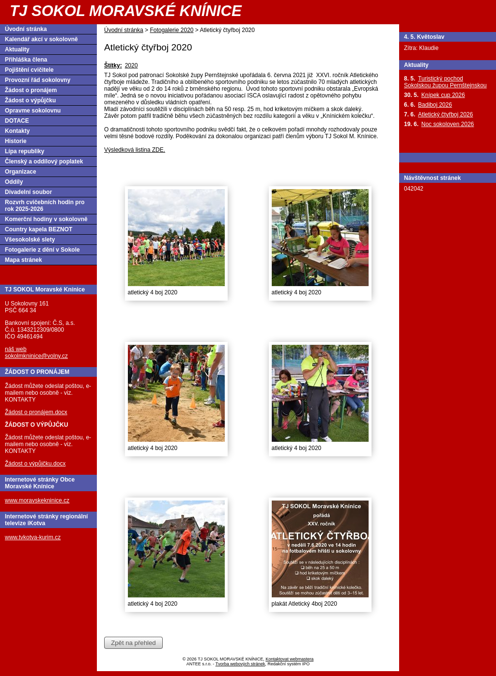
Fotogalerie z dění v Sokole (42, 249)
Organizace (20, 171)
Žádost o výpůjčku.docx (35, 463)
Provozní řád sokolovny (37, 80)
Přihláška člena (26, 59)
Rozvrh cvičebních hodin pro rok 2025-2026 (45, 205)
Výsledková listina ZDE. (134, 149)
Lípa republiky (24, 151)
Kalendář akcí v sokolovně (41, 39)
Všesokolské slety (30, 239)
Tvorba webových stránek (240, 663)
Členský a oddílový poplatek (44, 161)
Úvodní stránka (123, 30)
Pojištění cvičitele (29, 69)
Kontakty (17, 131)
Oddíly (14, 181)
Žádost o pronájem (31, 90)
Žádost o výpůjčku (30, 100)
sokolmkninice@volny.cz (36, 356)
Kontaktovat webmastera (289, 659)
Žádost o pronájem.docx (36, 412)
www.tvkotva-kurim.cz (33, 537)
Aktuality (17, 49)
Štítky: (113, 65)
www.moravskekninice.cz (37, 500)
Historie (16, 141)
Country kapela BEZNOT (38, 229)
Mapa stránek (23, 260)
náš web (16, 349)
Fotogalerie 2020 (171, 30)
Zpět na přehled (133, 642)
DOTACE (17, 120)
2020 (131, 65)
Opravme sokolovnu (33, 110)
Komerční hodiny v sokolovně (46, 219)
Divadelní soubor (28, 192)
